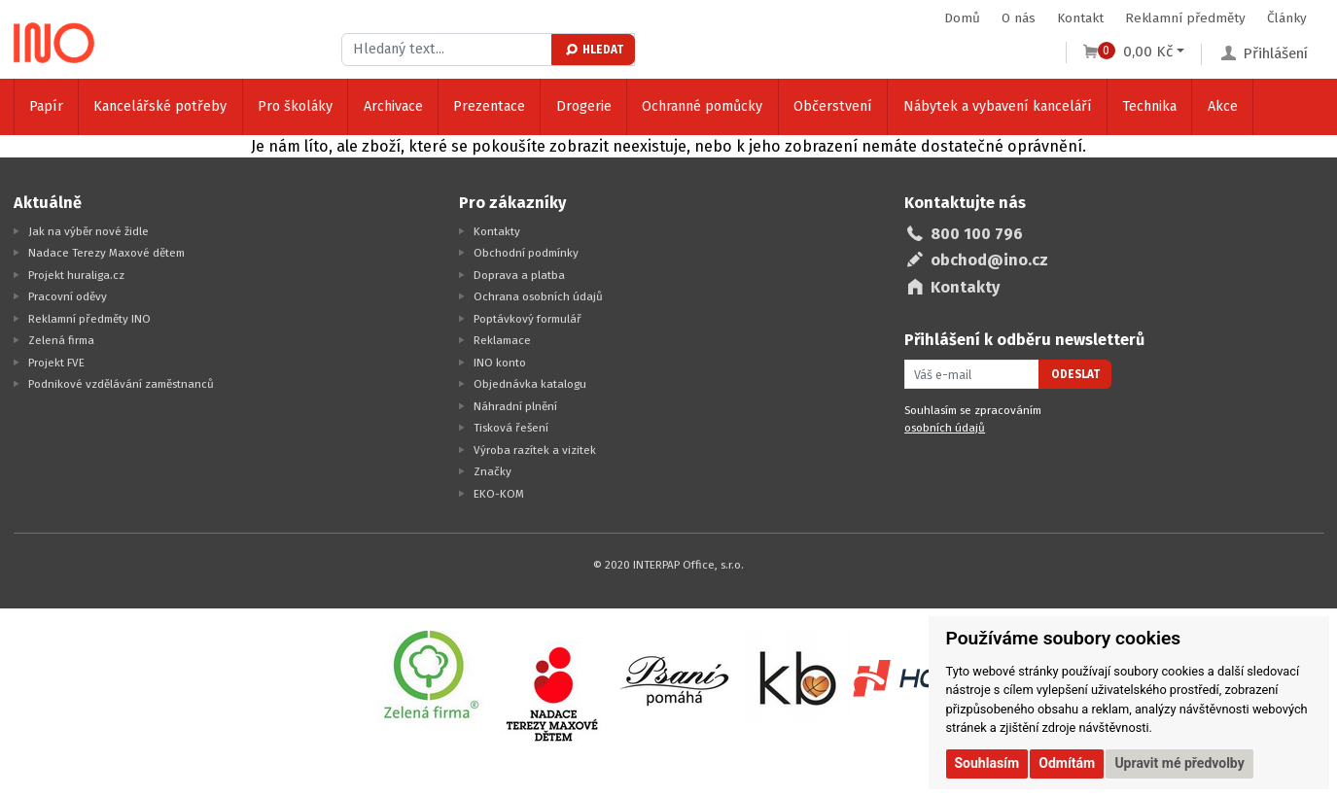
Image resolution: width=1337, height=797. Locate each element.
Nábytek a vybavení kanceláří (997, 106)
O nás (1019, 18)
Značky (492, 471)
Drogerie (584, 106)
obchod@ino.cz (989, 260)
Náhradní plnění (515, 406)
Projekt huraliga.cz (76, 275)
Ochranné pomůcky (702, 106)
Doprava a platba (519, 275)
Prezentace (489, 106)
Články (1287, 18)
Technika (1149, 106)
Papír (46, 106)
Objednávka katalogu (530, 384)
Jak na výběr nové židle (88, 231)
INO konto (500, 362)
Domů (962, 18)
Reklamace (502, 340)
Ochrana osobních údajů (538, 296)
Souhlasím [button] (987, 763)
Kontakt (1080, 18)
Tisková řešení (511, 427)
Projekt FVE (56, 362)
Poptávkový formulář (527, 319)
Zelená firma (61, 340)
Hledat (593, 49)
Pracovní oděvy (67, 296)
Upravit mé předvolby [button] (1179, 763)
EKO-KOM (499, 494)
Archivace (393, 106)
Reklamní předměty (1185, 18)
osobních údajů (944, 427)
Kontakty (497, 231)
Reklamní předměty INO (89, 319)
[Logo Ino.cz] (54, 42)
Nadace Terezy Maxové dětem (106, 253)
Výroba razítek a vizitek (535, 450)
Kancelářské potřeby (160, 106)
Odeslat (1075, 374)
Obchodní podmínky (526, 253)
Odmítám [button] (1066, 763)
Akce (1223, 106)
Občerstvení (832, 106)
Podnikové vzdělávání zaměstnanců (121, 384)
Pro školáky (295, 106)
